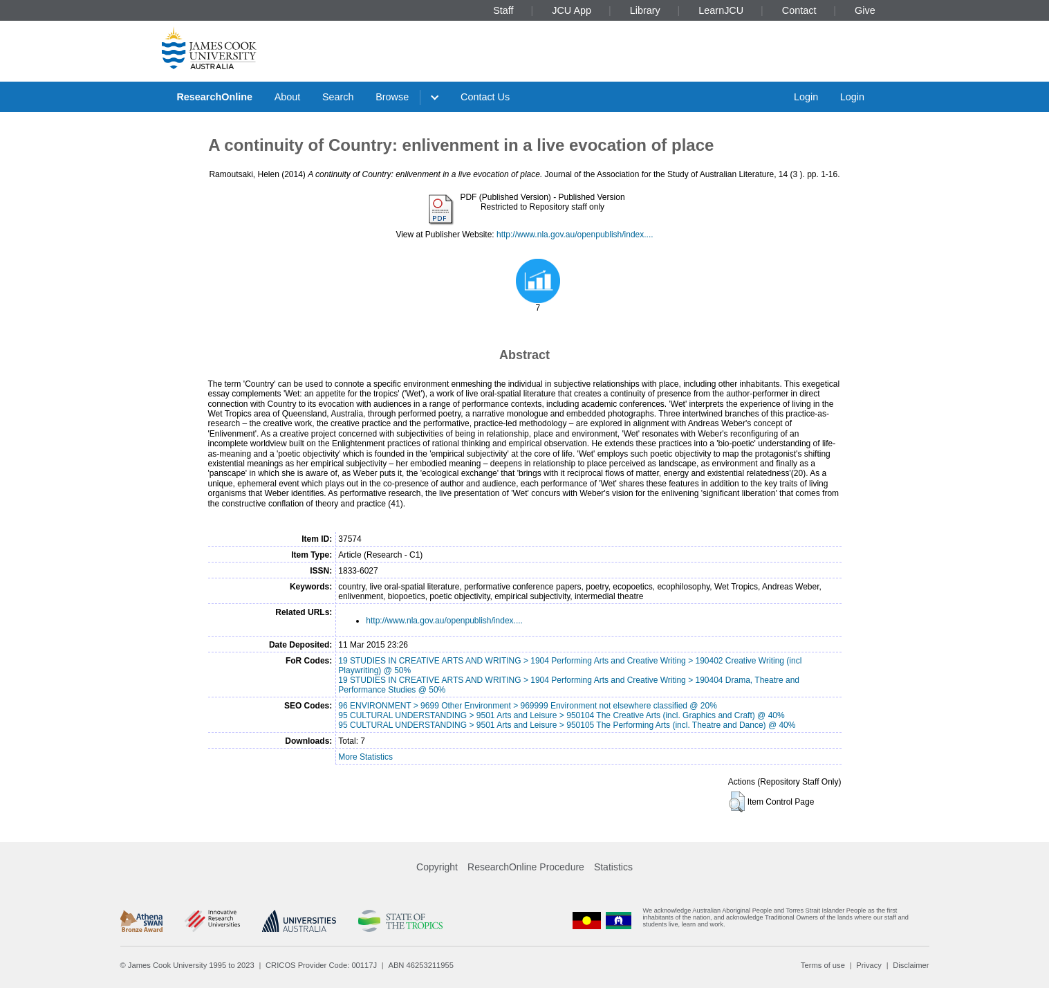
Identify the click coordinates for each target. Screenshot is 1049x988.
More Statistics (365, 757)
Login (806, 96)
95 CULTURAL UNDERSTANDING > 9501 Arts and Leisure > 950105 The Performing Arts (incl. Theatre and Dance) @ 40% (566, 725)
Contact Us (485, 96)
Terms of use (823, 965)
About (288, 96)
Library (645, 10)
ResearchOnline (214, 96)
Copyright (437, 866)
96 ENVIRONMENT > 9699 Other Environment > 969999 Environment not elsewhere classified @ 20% (527, 706)
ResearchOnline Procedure (525, 866)
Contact (799, 10)
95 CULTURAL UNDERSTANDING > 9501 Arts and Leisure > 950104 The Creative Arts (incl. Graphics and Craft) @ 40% (561, 715)
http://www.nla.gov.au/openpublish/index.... (574, 234)
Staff (503, 10)
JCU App (571, 10)
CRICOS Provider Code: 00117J (321, 965)
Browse (392, 96)
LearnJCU (720, 10)
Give (865, 10)
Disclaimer (911, 965)
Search (338, 96)
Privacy (869, 965)
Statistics (613, 866)
